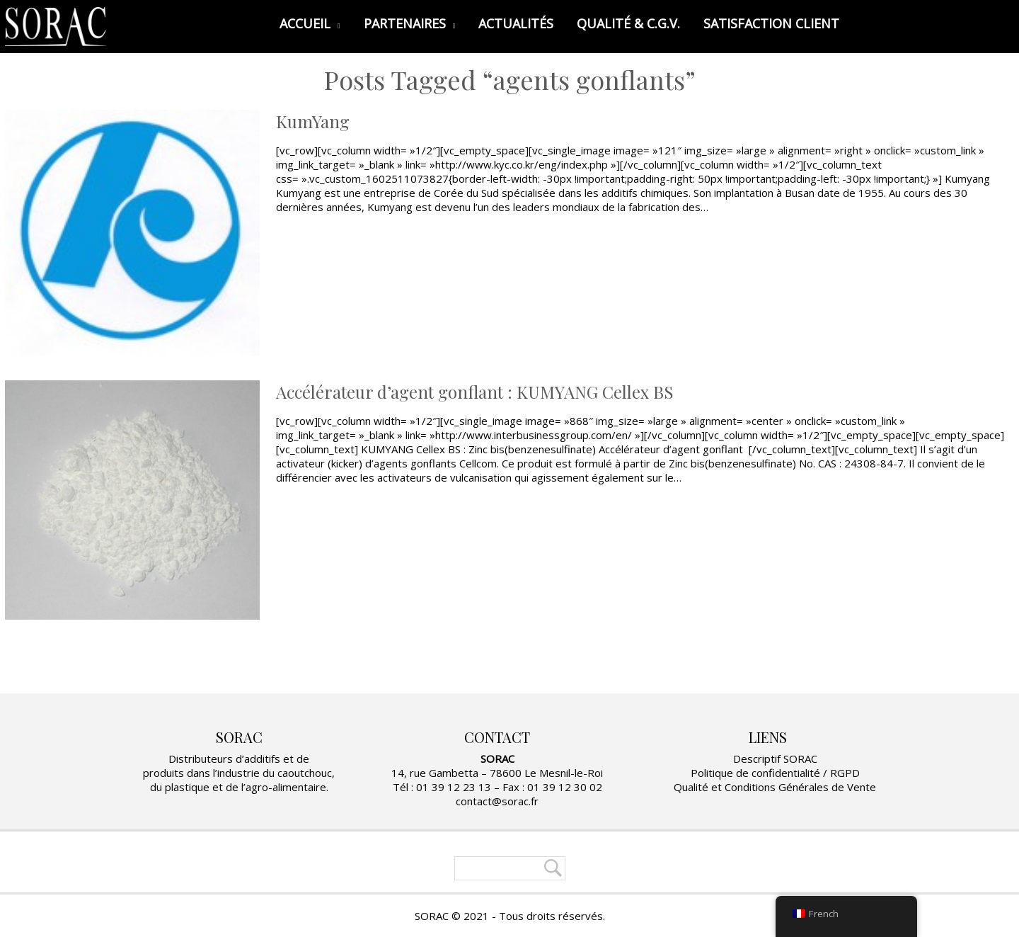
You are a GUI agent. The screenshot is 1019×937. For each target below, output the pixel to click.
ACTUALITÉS (515, 23)
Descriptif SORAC (775, 758)
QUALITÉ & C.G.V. (628, 23)
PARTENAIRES (410, 23)
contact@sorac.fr (497, 801)
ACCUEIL (310, 23)
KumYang (313, 121)
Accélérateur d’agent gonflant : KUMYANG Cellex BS (475, 391)
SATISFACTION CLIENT (771, 23)
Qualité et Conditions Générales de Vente (775, 787)
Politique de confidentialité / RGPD (775, 773)
